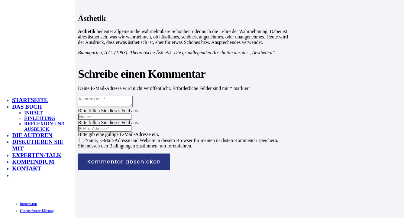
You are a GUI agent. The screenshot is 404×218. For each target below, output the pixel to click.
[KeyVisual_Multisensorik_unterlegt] (77, 152)
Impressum (28, 204)
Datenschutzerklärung (37, 211)
